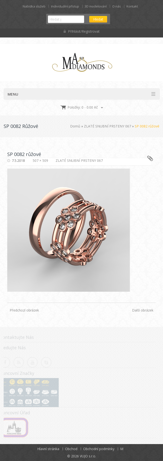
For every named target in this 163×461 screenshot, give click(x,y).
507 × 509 (40, 160)
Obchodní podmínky (98, 448)
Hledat (98, 19)
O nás (116, 6)
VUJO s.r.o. (88, 456)
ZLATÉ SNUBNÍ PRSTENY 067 (107, 126)
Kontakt (132, 6)
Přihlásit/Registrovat (82, 31)
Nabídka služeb (34, 6)
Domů (75, 126)
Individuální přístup (65, 6)
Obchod (71, 448)
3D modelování (96, 6)
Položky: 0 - (82, 107)
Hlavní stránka (48, 448)
